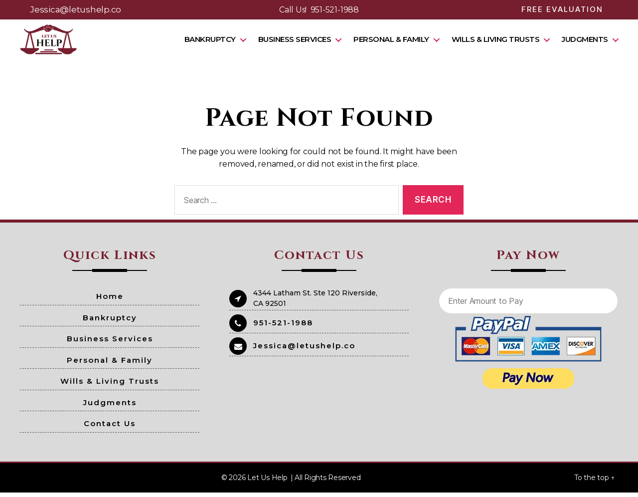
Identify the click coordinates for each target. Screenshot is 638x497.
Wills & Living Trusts (496, 41)
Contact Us (110, 428)
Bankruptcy (210, 41)
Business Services (294, 41)
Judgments (585, 41)
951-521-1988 (335, 9)
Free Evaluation (562, 9)
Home (110, 301)
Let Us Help (267, 482)
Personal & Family (391, 41)
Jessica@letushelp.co (75, 9)
